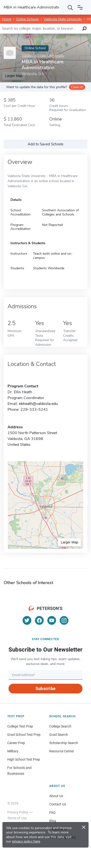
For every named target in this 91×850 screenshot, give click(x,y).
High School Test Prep (23, 759)
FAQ (52, 812)
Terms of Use (17, 818)
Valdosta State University (63, 19)
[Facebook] (39, 620)
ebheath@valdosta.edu (38, 403)
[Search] (70, 7)
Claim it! (77, 87)
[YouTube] (51, 620)
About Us (56, 796)
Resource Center (61, 751)
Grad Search (58, 735)
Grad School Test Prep (24, 735)
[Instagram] (64, 620)
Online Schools (27, 19)
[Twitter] (27, 620)
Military (12, 751)
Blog (52, 821)
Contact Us (57, 804)
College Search (60, 726)
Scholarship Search (63, 743)
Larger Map (69, 542)
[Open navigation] (80, 7)
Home (6, 19)
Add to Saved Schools (45, 144)
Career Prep (16, 743)
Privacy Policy (17, 812)
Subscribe (45, 688)
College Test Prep (20, 726)
